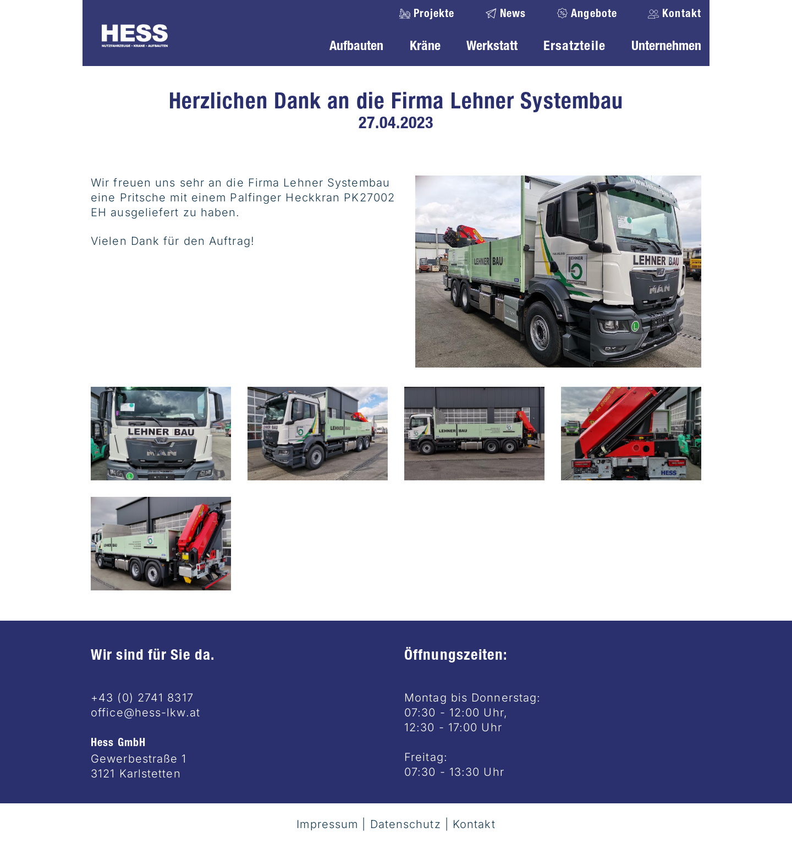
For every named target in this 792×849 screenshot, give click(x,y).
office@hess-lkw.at (145, 712)
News (513, 14)
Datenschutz (405, 824)
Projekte (434, 14)
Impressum (327, 824)
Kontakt (680, 14)
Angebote (594, 14)
